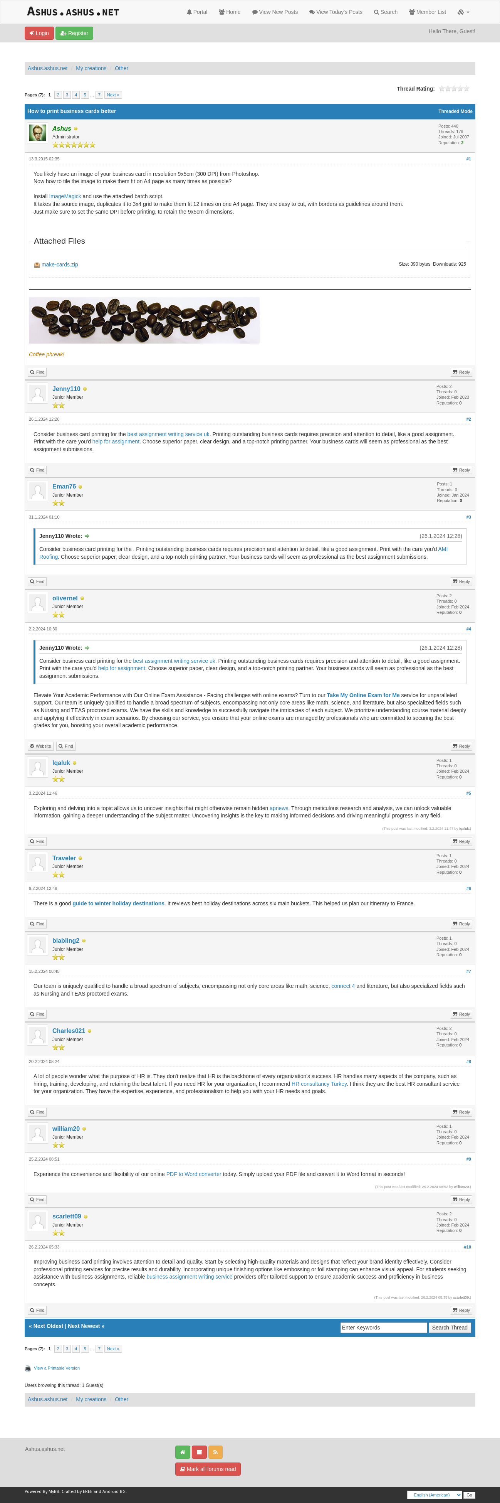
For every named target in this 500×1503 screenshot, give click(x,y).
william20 (66, 1129)
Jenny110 (66, 389)
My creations (91, 68)
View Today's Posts (335, 12)
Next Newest (84, 1326)
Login (39, 33)
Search (386, 12)
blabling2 (65, 940)
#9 (468, 1159)
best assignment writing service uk (169, 434)
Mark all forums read (208, 1469)
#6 (468, 888)
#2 (468, 419)
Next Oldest (49, 1326)
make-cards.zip (60, 264)
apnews (279, 808)
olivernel (65, 598)
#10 (467, 1247)
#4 (468, 629)
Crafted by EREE (77, 1491)
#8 (468, 1061)
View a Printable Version (57, 1368)
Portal (197, 12)
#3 (468, 517)
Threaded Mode (455, 111)
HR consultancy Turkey (319, 1084)
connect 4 (343, 986)
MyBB (54, 1491)
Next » (113, 95)
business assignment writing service (189, 1277)
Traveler (64, 858)
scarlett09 (66, 1216)
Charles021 (68, 1031)
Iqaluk (61, 763)
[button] (463, 12)
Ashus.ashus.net (48, 68)
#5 (468, 793)
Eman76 (64, 486)
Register (74, 33)
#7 (468, 971)
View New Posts (275, 12)
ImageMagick (65, 196)
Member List (427, 12)
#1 (468, 159)
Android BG (114, 1491)
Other (121, 68)
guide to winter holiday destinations (118, 903)
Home (229, 12)
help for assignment (115, 441)
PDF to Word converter (193, 1174)
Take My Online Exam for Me (363, 695)
